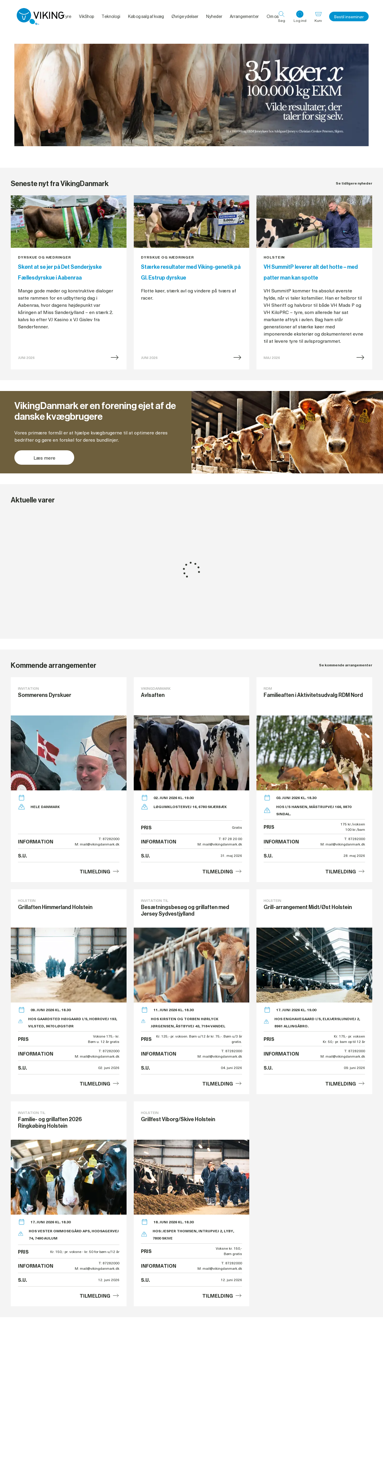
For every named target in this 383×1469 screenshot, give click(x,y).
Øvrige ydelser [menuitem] (184, 16)
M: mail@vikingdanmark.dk (97, 844)
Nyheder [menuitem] (214, 16)
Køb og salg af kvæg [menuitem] (146, 16)
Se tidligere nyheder (354, 183)
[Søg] (281, 16)
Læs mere (44, 457)
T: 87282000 (109, 838)
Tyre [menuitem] (66, 16)
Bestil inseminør (349, 16)
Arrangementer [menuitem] (244, 16)
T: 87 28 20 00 (230, 838)
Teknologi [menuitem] (110, 16)
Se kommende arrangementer (345, 665)
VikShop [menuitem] (86, 16)
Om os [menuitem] (273, 16)
